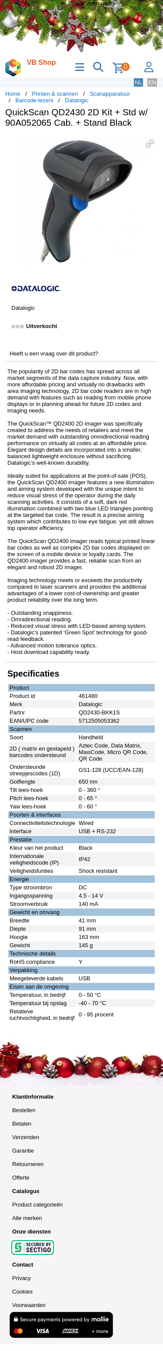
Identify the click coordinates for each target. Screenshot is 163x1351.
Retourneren (27, 1164)
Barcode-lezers (34, 100)
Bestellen (23, 1110)
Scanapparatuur (110, 94)
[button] (150, 144)
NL (138, 82)
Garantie (23, 1150)
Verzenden (25, 1137)
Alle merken (27, 1218)
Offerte (21, 1177)
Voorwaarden (29, 1305)
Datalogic (77, 100)
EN (152, 82)
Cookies (22, 1291)
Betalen (21, 1123)
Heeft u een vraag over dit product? (54, 353)
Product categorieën (37, 1204)
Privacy (21, 1278)
